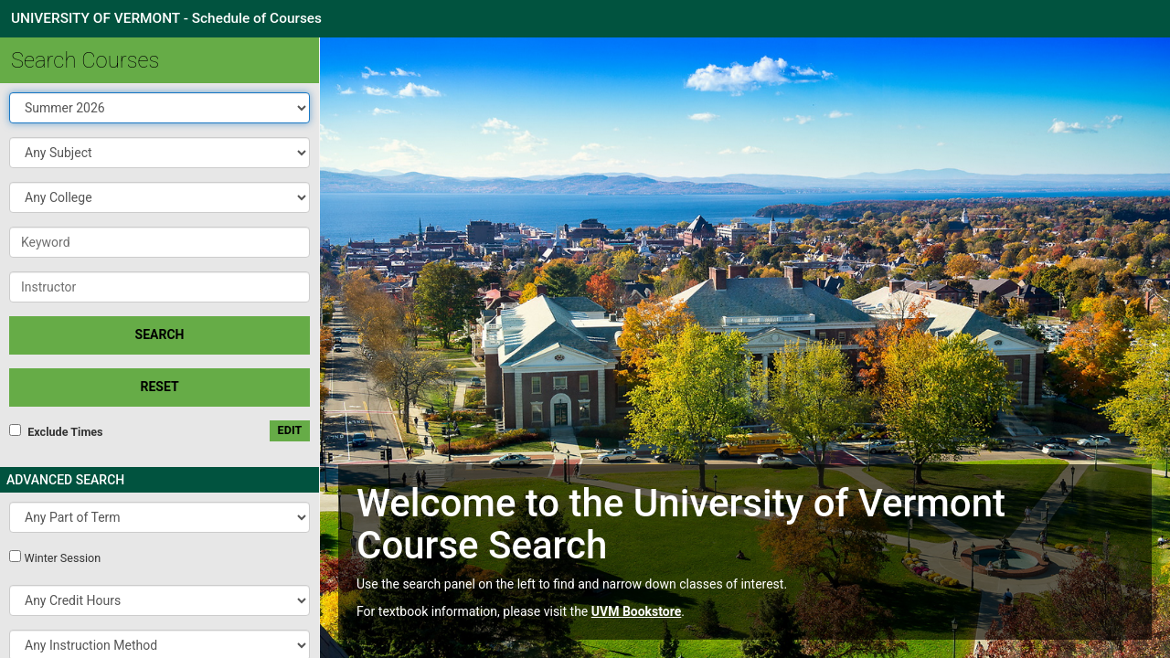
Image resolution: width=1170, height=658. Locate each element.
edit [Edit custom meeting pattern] (290, 430)
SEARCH (160, 334)
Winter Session (62, 558)
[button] (159, 152)
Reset (159, 386)
